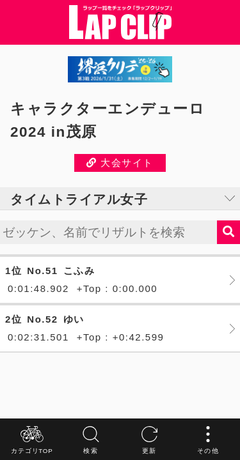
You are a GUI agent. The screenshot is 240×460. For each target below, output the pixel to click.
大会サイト (120, 162)
